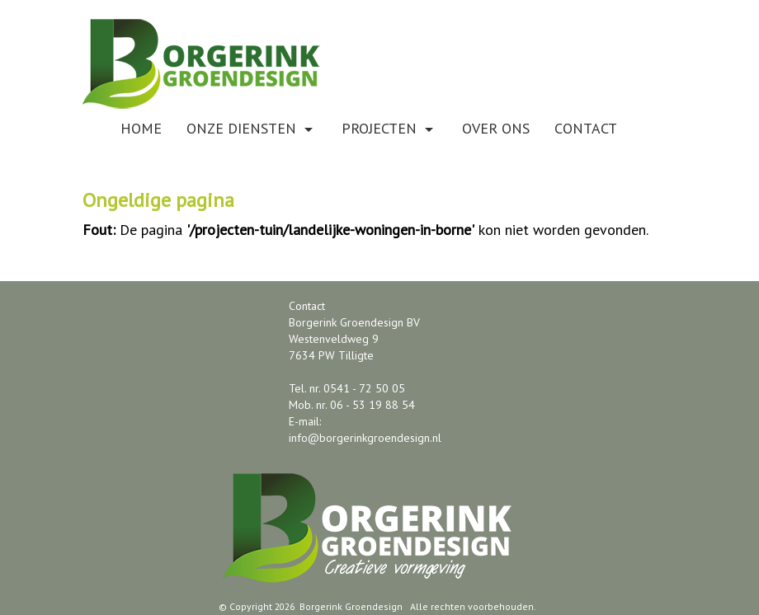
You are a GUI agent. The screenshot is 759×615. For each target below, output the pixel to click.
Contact (585, 128)
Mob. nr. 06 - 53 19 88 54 (352, 404)
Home (141, 128)
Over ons (496, 128)
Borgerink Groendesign (351, 606)
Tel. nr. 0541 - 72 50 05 (347, 388)
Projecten (389, 128)
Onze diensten (251, 128)
